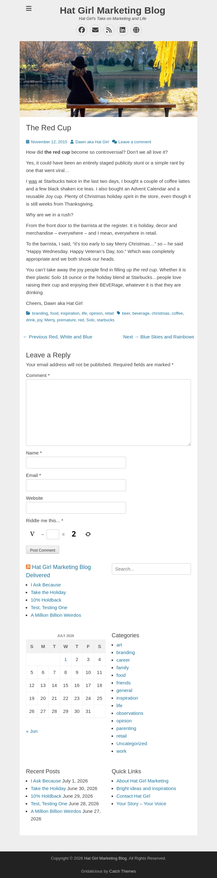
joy (39, 320)
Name (34, 452)
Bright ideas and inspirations (146, 788)
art (119, 644)
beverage (141, 313)
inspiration (70, 313)
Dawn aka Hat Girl (92, 141)
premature (66, 320)
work (122, 751)
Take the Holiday (48, 592)
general (124, 690)
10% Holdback (46, 600)
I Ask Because (46, 584)
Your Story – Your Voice (141, 803)
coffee (177, 313)
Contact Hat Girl (133, 796)
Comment (38, 375)
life (84, 313)
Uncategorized (132, 743)
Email (33, 475)
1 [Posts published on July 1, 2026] (65, 659)
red (81, 320)
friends (124, 682)
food (54, 313)
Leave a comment (134, 141)
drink (30, 320)
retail (109, 313)
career (123, 660)
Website (34, 498)
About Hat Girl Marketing (143, 780)
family (123, 667)
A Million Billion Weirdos (56, 615)
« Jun (32, 731)
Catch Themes (122, 871)
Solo (90, 320)
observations (130, 713)
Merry (49, 320)
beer (126, 313)
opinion (96, 313)
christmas (160, 313)
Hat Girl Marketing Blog (112, 10)
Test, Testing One (49, 607)
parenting (127, 728)
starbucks (106, 320)
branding (40, 313)
